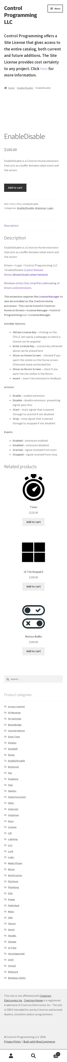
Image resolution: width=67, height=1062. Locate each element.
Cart (52, 1053)
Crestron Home (33, 1000)
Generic (12, 790)
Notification (15, 875)
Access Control (16, 706)
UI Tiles (12, 947)
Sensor (12, 923)
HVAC (11, 803)
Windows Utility (17, 977)
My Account (11, 1056)
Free (10, 785)
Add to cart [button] (33, 522)
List (10, 845)
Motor (11, 869)
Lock (10, 851)
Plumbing (13, 887)
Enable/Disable (25, 87)
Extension (40, 208)
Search (33, 1056)
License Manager (49, 296)
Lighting (13, 839)
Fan (10, 772)
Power (11, 899)
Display (12, 742)
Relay (11, 911)
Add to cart (15, 187)
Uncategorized (16, 953)
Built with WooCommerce (39, 1041)
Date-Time (14, 736)
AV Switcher (14, 718)
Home (11, 87)
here (44, 68)
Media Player (15, 863)
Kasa (11, 821)
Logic (50, 208)
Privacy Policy (12, 1041)
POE (10, 893)
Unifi (11, 959)
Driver (11, 754)
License (12, 827)
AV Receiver (14, 712)
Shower (12, 941)
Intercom (13, 809)
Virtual (12, 965)
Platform (13, 881)
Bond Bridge (14, 724)
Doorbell (13, 748)
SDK (10, 917)
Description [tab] (11, 225)
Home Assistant (17, 797)
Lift (10, 833)
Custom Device (16, 730)
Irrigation (13, 815)
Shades (12, 935)
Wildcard (13, 971)
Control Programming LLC (20, 14)
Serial (11, 929)
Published (13, 905)
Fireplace (13, 778)
